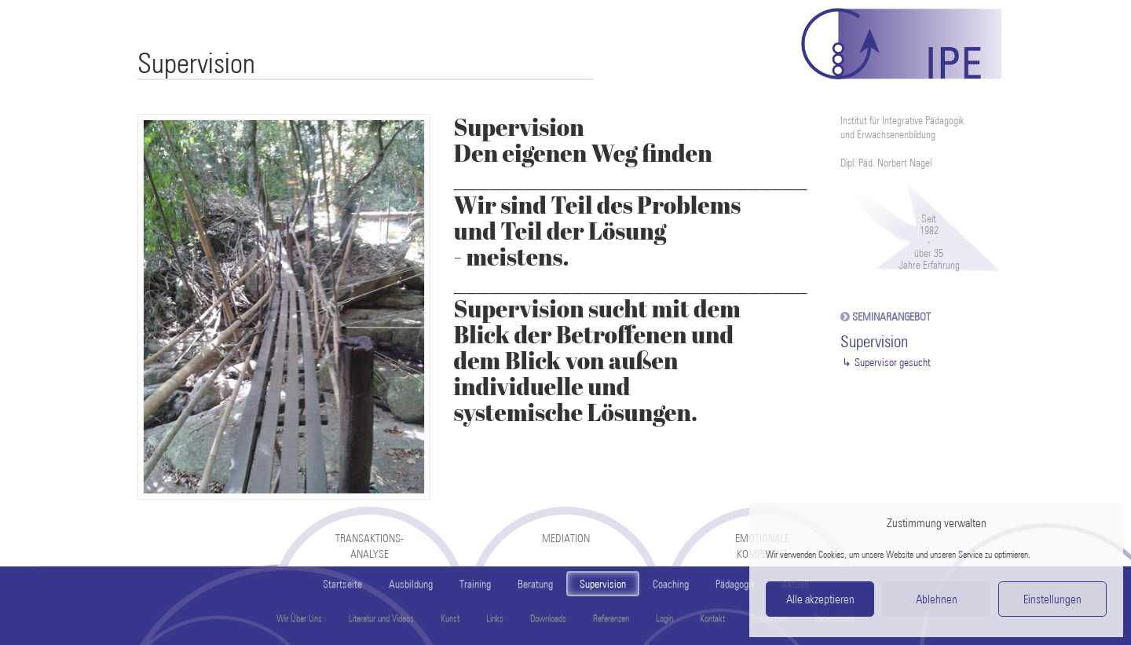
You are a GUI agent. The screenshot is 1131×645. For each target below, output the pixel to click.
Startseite (342, 583)
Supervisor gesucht (893, 362)
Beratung (535, 583)
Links (494, 618)
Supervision (603, 583)
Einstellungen (1052, 599)
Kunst (450, 618)
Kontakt (712, 618)
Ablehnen (936, 599)
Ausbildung (411, 583)
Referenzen (611, 618)
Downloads (548, 618)
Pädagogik (735, 583)
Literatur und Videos (381, 618)
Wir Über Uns (299, 618)
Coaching (671, 583)
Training (475, 583)
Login (664, 618)
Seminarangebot (891, 316)
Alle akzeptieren (820, 599)
